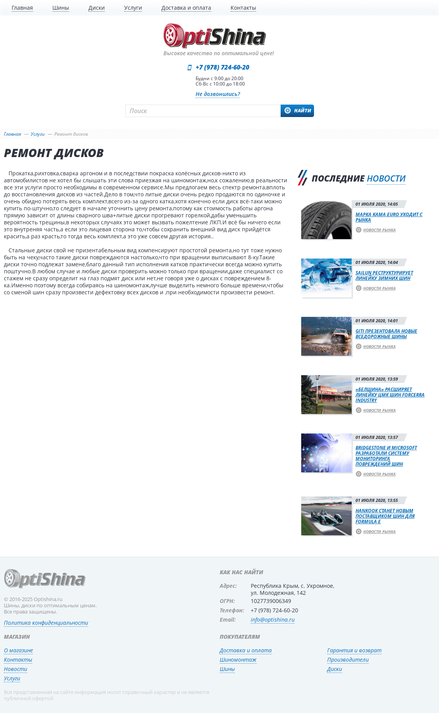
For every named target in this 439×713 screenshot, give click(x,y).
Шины (227, 669)
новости (386, 178)
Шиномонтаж (238, 659)
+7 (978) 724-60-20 (222, 67)
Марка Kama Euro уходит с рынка (389, 217)
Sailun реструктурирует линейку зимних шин (384, 275)
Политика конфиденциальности (46, 622)
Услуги (12, 678)
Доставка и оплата (246, 650)
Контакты (18, 659)
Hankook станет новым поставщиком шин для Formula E (385, 516)
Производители (348, 659)
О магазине (18, 650)
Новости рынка (379, 229)
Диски (334, 669)
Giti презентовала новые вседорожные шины (386, 334)
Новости (15, 669)
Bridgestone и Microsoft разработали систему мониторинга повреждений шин (386, 455)
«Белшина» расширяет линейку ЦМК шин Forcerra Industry (390, 395)
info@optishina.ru (273, 619)
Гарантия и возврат (354, 650)
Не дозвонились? (218, 94)
